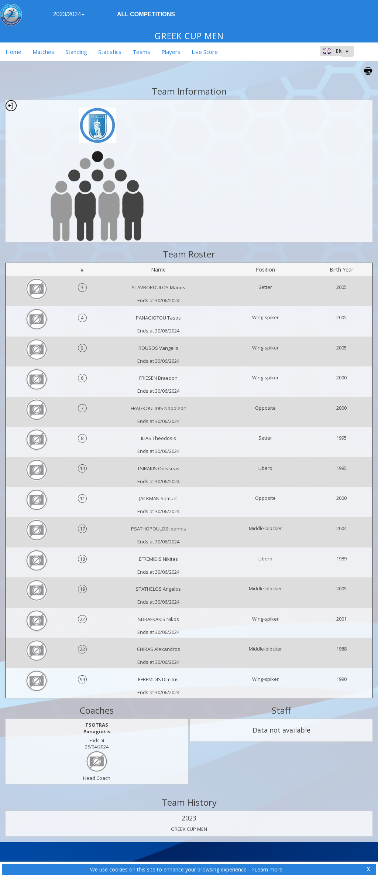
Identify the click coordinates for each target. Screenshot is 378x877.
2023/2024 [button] (69, 14)
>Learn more (266, 869)
